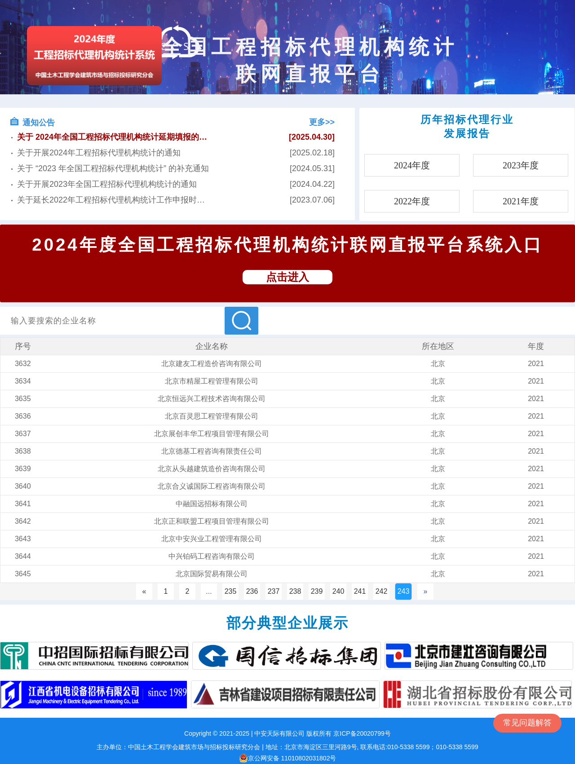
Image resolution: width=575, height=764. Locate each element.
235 (231, 591)
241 (360, 591)
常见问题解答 (527, 722)
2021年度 (521, 201)
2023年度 (521, 165)
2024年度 (412, 165)
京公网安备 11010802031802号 (287, 758)
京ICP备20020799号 (362, 733)
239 (317, 591)
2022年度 (412, 201)
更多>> (322, 122)
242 (382, 591)
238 (295, 591)
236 (252, 591)
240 (338, 591)
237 (274, 591)
